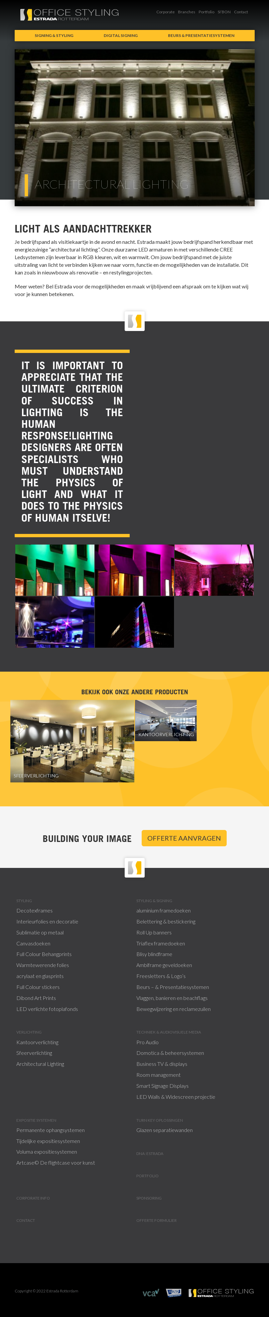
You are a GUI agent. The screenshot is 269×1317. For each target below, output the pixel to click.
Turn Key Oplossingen (159, 1120)
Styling (24, 900)
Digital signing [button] (121, 35)
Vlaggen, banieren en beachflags (172, 998)
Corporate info (33, 1198)
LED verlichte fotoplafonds (47, 1009)
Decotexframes (34, 910)
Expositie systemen (36, 1120)
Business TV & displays (161, 1064)
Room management (158, 1074)
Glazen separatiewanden (164, 1130)
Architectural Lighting (40, 1064)
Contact (241, 11)
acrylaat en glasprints (40, 976)
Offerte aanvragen (184, 838)
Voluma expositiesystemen (46, 1151)
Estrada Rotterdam (221, 1293)
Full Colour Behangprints (44, 954)
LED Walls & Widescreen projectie (175, 1096)
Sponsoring (149, 1198)
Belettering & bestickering (165, 921)
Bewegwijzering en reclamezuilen (173, 1009)
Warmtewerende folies (42, 965)
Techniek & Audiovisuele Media (168, 1032)
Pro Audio (147, 1042)
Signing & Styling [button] (54, 35)
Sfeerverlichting (34, 1053)
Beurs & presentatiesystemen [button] (201, 35)
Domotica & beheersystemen (170, 1053)
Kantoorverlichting (37, 1042)
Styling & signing (154, 900)
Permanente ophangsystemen (50, 1130)
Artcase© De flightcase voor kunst (55, 1162)
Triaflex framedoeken (160, 943)
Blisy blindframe (154, 954)
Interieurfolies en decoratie (47, 921)
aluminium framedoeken (163, 910)
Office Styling (70, 15)
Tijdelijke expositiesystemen (48, 1141)
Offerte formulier (156, 1220)
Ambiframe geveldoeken (164, 965)
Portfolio (206, 11)
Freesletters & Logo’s (161, 976)
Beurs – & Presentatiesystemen (172, 987)
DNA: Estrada (149, 1153)
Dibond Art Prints (36, 998)
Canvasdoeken (33, 943)
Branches (186, 11)
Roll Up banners (154, 932)
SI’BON (224, 11)
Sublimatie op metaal (40, 932)
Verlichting (29, 1032)
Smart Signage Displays (162, 1085)
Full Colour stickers (38, 987)
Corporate (165, 11)
